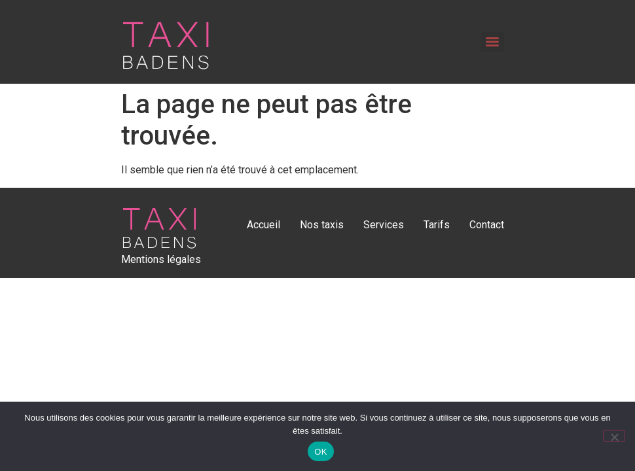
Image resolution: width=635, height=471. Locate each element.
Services (383, 224)
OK (320, 452)
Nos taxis (322, 224)
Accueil (263, 224)
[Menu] (492, 42)
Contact (486, 224)
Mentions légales (161, 259)
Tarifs (437, 224)
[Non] (614, 436)
